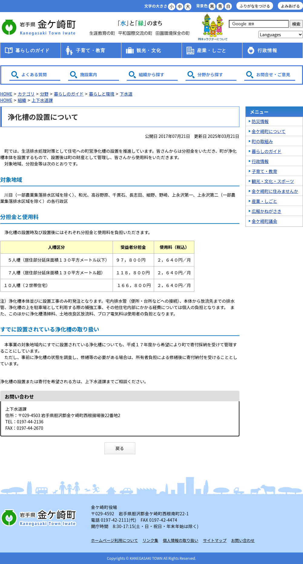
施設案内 (88, 74)
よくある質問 (34, 74)
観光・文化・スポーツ (273, 181)
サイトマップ (214, 540)
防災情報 (260, 121)
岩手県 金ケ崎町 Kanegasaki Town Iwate (39, 517)
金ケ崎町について (269, 131)
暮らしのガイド (32, 50)
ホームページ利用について (114, 540)
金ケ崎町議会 (264, 221)
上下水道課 (42, 100)
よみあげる (290, 6)
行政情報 (267, 50)
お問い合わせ (243, 540)
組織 (22, 100)
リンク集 (150, 540)
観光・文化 (149, 50)
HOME (6, 94)
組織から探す (151, 74)
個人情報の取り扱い (180, 540)
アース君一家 (213, 27)
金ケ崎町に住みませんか (275, 191)
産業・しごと (211, 50)
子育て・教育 (90, 50)
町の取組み (262, 141)
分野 (44, 94)
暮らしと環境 (101, 94)
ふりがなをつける (254, 6)
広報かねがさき (267, 211)
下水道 (126, 94)
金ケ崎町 (39, 27)
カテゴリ (26, 94)
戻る (120, 448)
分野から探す (210, 74)
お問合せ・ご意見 (273, 74)
